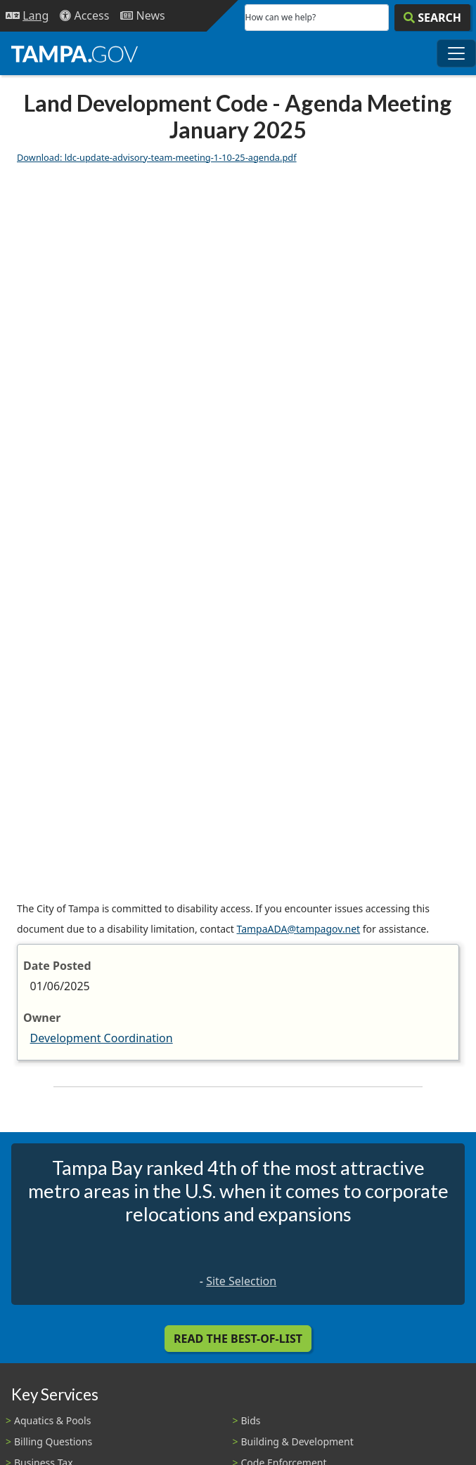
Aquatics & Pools (52, 1420)
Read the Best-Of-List (238, 1338)
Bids (251, 1420)
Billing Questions (53, 1441)
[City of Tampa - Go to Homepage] (74, 53)
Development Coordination (101, 1038)
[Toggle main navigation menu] (456, 53)
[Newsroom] (142, 16)
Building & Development (297, 1441)
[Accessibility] (84, 16)
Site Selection (241, 1281)
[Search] (432, 17)
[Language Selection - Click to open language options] (27, 16)
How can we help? (280, 17)
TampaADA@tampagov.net (298, 928)
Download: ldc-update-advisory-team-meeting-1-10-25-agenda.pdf (157, 157)
